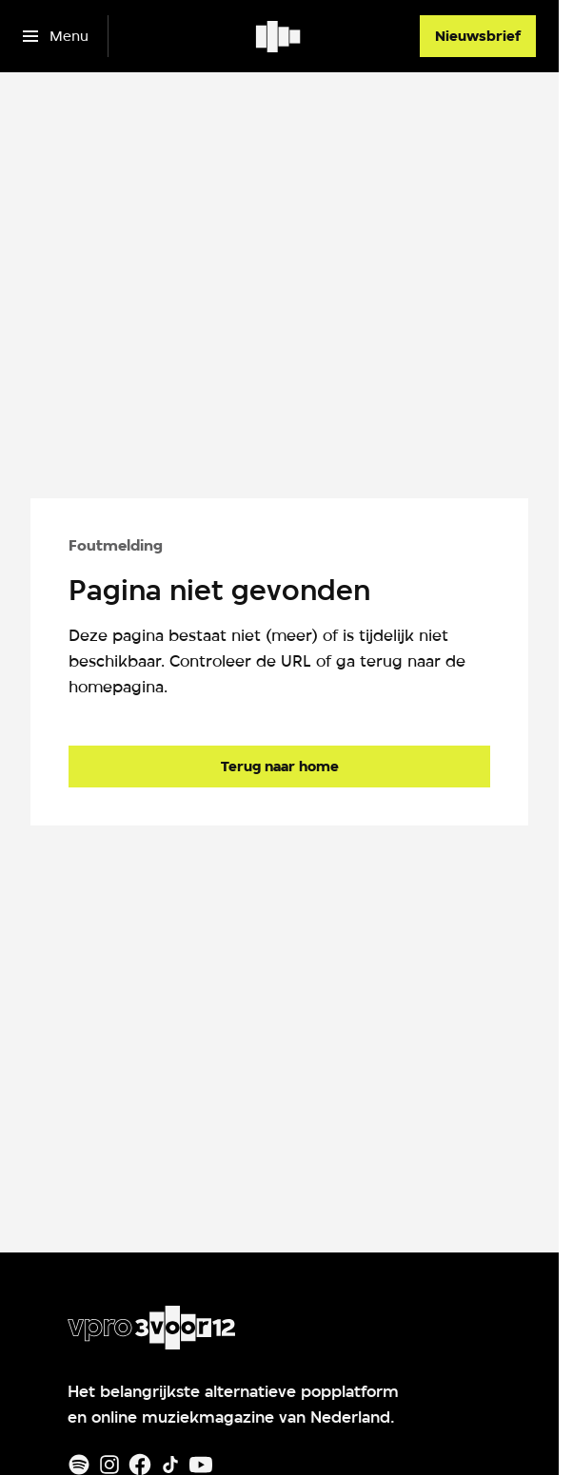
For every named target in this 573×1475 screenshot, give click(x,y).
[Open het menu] (55, 36)
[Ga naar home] (279, 36)
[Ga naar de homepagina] (279, 766)
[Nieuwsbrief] (478, 36)
